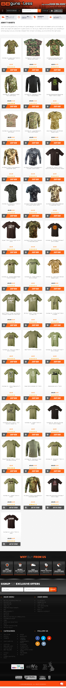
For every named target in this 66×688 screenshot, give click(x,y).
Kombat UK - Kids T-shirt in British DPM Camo (33, 59)
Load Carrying (8, 641)
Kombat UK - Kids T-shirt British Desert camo (55, 277)
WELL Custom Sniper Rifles (26, 650)
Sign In (39, 609)
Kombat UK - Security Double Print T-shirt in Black (55, 423)
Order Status (41, 602)
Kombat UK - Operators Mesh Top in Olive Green (33, 460)
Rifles (22, 634)
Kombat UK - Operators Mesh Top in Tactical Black (33, 95)
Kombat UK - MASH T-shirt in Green (33, 423)
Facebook (37, 638)
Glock (22, 654)
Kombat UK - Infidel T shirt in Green (11, 496)
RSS (37, 644)
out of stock (13, 508)
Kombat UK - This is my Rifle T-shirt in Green (11, 350)
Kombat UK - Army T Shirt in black (11, 533)
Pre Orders (23, 653)
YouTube (49, 638)
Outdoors (23, 644)
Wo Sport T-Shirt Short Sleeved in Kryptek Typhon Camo (33, 204)
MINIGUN (6, 653)
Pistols (6, 636)
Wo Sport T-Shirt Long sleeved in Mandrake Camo (33, 496)
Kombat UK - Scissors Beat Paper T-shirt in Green (11, 277)
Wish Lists (40, 604)
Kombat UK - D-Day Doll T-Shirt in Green (55, 314)
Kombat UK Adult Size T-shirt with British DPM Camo (55, 59)
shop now (13, 70)
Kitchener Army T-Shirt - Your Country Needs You (11, 423)
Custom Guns (8, 648)
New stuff (7, 634)
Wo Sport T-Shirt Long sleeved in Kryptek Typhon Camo (33, 168)
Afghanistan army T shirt (55, 386)
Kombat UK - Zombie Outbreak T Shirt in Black (55, 241)
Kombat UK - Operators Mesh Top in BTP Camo (11, 95)
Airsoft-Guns (24, 648)
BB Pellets (23, 636)
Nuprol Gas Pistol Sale (9, 657)
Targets (6, 638)
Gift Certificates (42, 606)
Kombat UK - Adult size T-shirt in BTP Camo (11, 59)
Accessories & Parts (24, 642)
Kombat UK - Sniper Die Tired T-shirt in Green (55, 350)
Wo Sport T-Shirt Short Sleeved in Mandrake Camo (33, 241)
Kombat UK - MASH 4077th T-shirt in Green (33, 277)
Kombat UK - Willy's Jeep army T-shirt (11, 387)
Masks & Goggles (23, 639)
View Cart (40, 607)
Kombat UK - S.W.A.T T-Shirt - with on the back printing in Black (55, 168)
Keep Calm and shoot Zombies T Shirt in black (55, 496)
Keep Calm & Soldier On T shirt (32, 386)
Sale (5, 654)
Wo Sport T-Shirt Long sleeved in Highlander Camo (11, 168)
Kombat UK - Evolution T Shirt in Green (55, 460)
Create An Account (43, 611)
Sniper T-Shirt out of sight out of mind (11, 241)
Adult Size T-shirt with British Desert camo (55, 131)
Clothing (6, 644)
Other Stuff (24, 646)
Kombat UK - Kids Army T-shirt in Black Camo (11, 204)
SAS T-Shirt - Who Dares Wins (33, 349)
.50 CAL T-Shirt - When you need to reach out (33, 314)
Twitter (43, 638)
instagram (43, 644)
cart (55, 10)
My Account (41, 600)
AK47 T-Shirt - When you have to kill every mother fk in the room (11, 314)
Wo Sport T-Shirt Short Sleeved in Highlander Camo (55, 204)
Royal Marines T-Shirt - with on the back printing (11, 460)
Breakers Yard (8, 646)
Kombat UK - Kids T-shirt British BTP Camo (11, 131)
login (44, 10)
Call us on (53, 6)
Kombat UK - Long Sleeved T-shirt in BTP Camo (33, 131)
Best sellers (8, 649)
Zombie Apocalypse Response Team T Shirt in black (55, 95)
